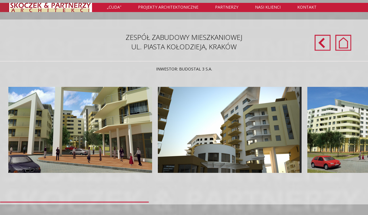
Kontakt (307, 7)
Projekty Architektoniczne (171, 7)
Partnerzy (226, 7)
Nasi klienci (268, 7)
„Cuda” (114, 7)
